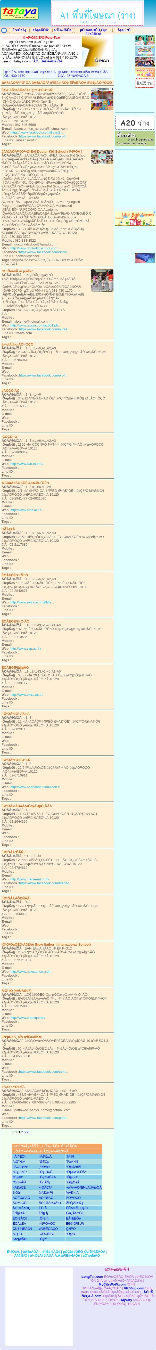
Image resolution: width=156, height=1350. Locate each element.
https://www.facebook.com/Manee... (45, 883)
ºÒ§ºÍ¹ (43, 1239)
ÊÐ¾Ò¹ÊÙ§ (75, 1223)
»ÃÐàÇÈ (19, 1187)
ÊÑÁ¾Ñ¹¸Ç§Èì (77, 1208)
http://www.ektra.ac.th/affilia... (32, 602)
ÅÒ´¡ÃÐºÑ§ (74, 1203)
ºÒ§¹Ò (17, 1234)
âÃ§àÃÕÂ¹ (41, 30)
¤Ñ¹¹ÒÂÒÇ (47, 1223)
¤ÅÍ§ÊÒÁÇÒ (48, 1229)
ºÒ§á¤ (71, 1234)
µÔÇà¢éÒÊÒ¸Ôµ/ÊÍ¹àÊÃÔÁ (93, 32)
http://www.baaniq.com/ (27, 1018)
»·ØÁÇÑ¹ (45, 1187)
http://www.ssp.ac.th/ (25, 648)
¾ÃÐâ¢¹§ (46, 1192)
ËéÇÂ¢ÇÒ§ (75, 1213)
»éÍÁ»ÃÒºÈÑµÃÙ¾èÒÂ (84, 1187)
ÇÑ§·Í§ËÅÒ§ (22, 1229)
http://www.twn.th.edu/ (26, 464)
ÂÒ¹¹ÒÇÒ (73, 1198)
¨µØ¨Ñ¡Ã (19, 1162)
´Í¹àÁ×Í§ (72, 1162)
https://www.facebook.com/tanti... (43, 1072)
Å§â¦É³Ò (124, 30)
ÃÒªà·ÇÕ (20, 1203)
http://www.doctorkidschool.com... (35, 248)
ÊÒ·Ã (43, 1208)
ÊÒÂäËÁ (19, 1223)
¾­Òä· (17, 1192)
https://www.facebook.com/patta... (44, 1118)
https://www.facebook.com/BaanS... (36, 132)
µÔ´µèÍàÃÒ (91, 1255)
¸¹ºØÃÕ (44, 1167)
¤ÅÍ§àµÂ (45, 1156)
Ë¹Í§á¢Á (19, 1213)
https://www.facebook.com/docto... (44, 252)
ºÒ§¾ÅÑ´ (20, 1182)
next (26, 1132)
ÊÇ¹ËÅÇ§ (20, 1218)
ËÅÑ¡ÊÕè (73, 1218)
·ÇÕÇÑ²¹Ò (46, 1234)
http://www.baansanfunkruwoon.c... (36, 787)
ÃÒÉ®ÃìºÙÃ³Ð (50, 1203)
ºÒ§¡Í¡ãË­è (20, 1172)
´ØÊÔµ (44, 1162)
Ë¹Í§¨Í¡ (43, 1213)
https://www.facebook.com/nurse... (44, 329)
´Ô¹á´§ (43, 1218)
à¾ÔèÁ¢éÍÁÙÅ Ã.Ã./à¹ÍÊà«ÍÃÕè (55, 1255)
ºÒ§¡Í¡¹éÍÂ (73, 1167)
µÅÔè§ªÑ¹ (20, 1167)
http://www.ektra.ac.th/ (26, 695)
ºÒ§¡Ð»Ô (45, 1172)
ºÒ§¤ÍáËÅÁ (47, 1177)
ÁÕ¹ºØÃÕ (46, 1198)
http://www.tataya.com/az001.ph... (35, 325)
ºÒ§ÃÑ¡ (44, 1182)
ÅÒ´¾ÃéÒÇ (21, 1208)
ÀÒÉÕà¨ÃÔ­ (21, 1198)
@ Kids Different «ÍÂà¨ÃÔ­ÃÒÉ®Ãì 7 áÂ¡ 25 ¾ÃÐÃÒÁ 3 (83, 74)
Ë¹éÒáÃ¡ (19, 30)
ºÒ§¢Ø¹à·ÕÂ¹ (76, 1172)
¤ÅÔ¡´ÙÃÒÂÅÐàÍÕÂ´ (47, 61)
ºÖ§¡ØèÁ (72, 1182)
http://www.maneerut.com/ (29, 879)
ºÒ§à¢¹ (18, 1177)
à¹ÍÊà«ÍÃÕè (63, 30)
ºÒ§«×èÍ (72, 1177)
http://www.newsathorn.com (30, 971)
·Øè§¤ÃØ (20, 1239)
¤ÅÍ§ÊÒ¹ (19, 1156)
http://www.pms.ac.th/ (26, 510)
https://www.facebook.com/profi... (43, 136)
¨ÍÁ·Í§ (70, 1156)
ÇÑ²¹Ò (71, 1229)
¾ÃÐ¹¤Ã (72, 1192)
